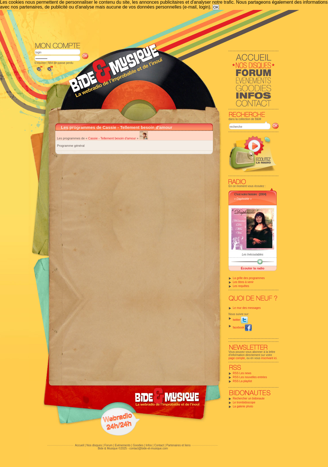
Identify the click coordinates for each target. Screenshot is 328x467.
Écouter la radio (252, 268)
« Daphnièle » (243, 198)
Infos (149, 445)
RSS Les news (242, 373)
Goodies (138, 445)
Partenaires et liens (178, 445)
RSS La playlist (242, 381)
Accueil (79, 445)
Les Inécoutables (252, 254)
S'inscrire (40, 62)
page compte (236, 358)
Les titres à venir (243, 282)
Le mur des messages (247, 307)
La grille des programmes (249, 278)
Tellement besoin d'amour (118, 138)
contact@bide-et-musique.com (148, 448)
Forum (108, 445)
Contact (159, 445)
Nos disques (94, 445)
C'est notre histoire (245, 194)
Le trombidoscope (244, 402)
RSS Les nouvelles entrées (250, 377)
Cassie (93, 138)
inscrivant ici (268, 358)
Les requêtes (241, 286)
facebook (242, 327)
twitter (240, 319)
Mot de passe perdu (60, 62)
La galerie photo (243, 406)
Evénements (123, 445)
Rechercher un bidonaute (248, 398)
